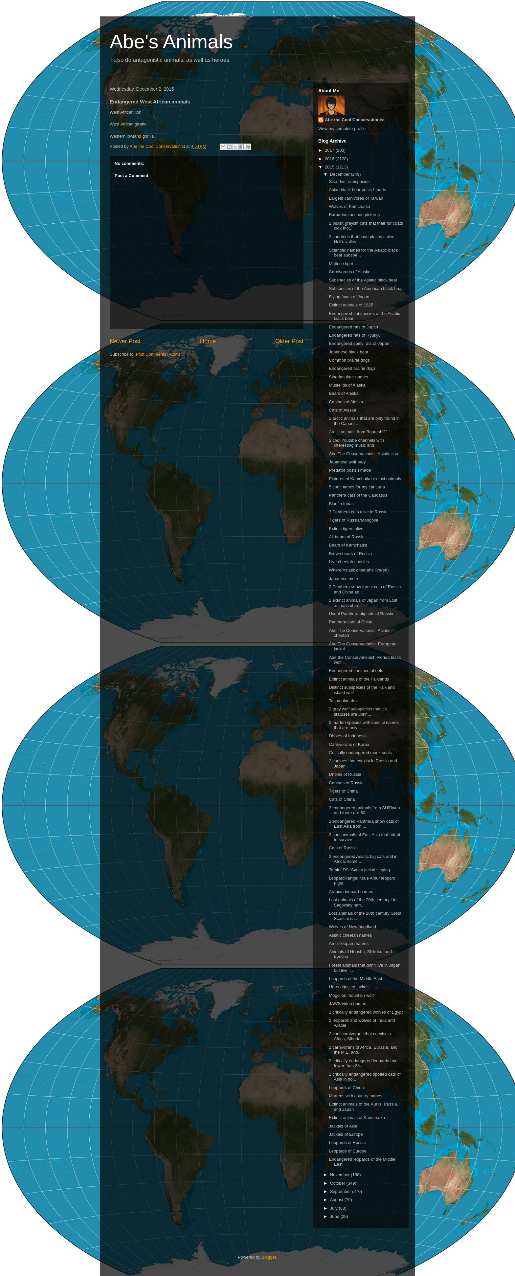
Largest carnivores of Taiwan (356, 198)
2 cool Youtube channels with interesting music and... (356, 443)
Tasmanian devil (344, 700)
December (340, 174)
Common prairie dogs (349, 360)
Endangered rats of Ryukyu (355, 335)
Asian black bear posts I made (357, 189)
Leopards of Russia (347, 1142)
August (337, 1199)
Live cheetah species (349, 561)
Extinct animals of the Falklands (359, 679)
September (341, 1191)
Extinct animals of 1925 (351, 304)
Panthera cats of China (350, 621)
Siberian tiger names (348, 376)
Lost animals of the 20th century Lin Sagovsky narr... (362, 902)
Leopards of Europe (347, 1151)
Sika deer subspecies (349, 181)
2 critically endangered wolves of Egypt (366, 1012)
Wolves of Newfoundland (352, 926)
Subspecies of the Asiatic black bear (363, 280)
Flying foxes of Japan (349, 296)
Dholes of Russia (345, 774)
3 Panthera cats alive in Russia (358, 511)
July (334, 1208)
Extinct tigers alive (346, 528)
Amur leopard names (349, 943)
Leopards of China (346, 1087)
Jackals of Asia (343, 1126)
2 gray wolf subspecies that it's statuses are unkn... (358, 711)
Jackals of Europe (346, 1134)
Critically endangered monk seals (360, 752)
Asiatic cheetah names (350, 935)
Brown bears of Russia (350, 553)
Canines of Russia (346, 782)
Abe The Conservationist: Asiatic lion (363, 453)
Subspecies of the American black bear (366, 288)
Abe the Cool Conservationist (355, 119)
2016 (330, 158)
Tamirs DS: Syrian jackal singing (359, 869)
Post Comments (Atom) (158, 354)
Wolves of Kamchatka (349, 206)
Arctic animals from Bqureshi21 (358, 431)
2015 (330, 167)
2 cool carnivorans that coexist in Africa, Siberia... (360, 1036)
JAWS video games (347, 1003)
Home (208, 341)
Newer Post (125, 341)
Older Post (289, 341)
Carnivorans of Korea (349, 744)
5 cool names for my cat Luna (357, 486)
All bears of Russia (346, 536)
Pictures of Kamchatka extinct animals (365, 478)
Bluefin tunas (341, 503)
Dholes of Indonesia (348, 735)
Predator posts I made (350, 470)
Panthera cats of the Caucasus (358, 495)
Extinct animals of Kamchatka (357, 1117)
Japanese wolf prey (347, 461)
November (340, 1174)
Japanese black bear (348, 351)
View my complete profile (342, 128)
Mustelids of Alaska (347, 385)
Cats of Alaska (342, 410)
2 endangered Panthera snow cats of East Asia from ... (363, 824)
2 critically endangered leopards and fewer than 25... (363, 1063)
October (338, 1183)
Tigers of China (343, 791)
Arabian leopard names (351, 891)
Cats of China (342, 799)
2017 (330, 150)
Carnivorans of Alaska (349, 271)
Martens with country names (355, 1095)
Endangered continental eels (356, 670)
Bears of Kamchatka (348, 545)
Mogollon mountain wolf (351, 995)
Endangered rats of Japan (353, 327)
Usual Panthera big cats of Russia (361, 613)
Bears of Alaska (343, 393)
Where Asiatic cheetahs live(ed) (359, 570)
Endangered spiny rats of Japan (359, 343)
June (335, 1216)
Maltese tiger (341, 263)
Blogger (268, 1257)
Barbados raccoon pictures (354, 214)
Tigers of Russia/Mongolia (353, 520)
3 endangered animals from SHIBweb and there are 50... (364, 810)
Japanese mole (343, 578)
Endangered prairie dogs (352, 368)
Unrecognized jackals (349, 986)
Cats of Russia (343, 847)
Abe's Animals (171, 42)
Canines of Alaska (346, 401)
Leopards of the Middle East (355, 978)
